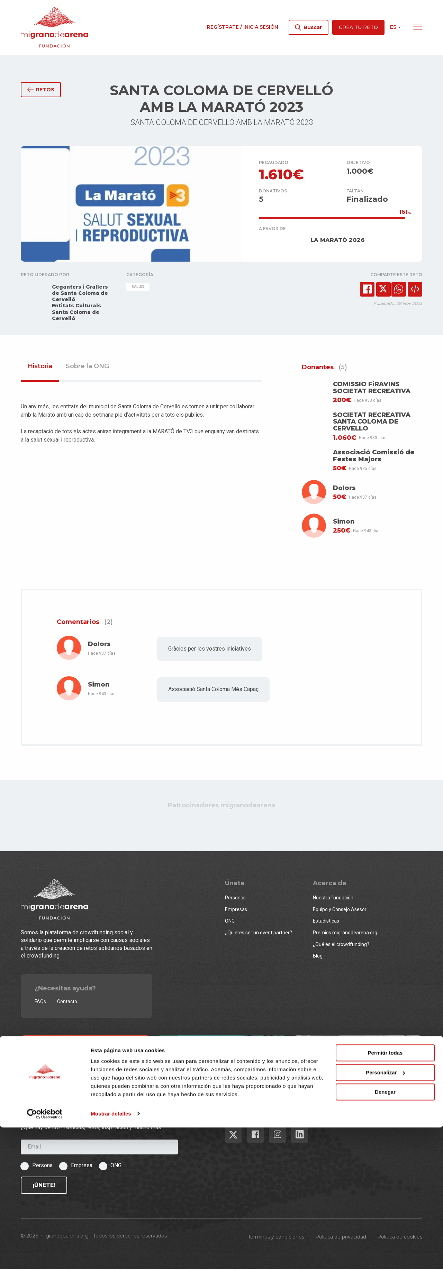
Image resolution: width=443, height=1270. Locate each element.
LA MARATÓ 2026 (337, 241)
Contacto (67, 1003)
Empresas (236, 910)
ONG (230, 922)
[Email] (99, 1148)
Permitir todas (385, 1196)
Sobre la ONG (87, 367)
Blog (318, 957)
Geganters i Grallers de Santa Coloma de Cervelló (80, 294)
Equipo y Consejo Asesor (340, 910)
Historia (40, 367)
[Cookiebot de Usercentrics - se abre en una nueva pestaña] (45, 1256)
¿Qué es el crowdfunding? (341, 945)
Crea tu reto (358, 27)
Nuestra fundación (333, 899)
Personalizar (385, 1215)
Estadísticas (326, 922)
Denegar (385, 1235)
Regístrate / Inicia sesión (242, 27)
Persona (42, 1166)
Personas (235, 899)
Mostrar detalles (111, 1256)
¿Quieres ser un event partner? (258, 933)
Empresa (81, 1166)
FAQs (40, 1003)
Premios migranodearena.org (345, 933)
